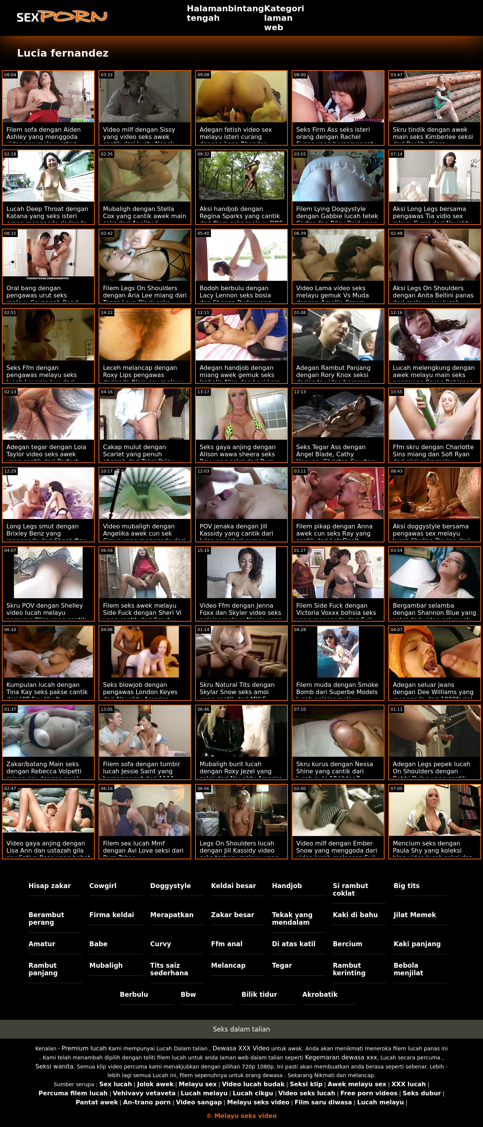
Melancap (228, 965)
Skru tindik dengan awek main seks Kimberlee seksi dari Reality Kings (433, 137)
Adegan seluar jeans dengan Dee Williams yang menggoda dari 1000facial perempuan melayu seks (433, 695)
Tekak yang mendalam (292, 918)
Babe (98, 944)
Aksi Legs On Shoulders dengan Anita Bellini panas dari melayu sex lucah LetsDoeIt (433, 299)
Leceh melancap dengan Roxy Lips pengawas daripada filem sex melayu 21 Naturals (143, 378)
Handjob (287, 886)
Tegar (282, 965)
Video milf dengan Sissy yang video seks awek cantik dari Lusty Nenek (139, 137)
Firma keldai (111, 915)
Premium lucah (84, 1048)
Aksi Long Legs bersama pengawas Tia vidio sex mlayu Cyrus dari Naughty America (432, 219)
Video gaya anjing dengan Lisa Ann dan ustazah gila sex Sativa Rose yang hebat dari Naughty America (48, 854)
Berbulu (134, 994)
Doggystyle (170, 886)
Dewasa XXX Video (240, 1048)
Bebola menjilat (408, 969)
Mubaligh (106, 965)
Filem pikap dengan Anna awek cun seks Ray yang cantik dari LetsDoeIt (334, 533)
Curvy (160, 944)
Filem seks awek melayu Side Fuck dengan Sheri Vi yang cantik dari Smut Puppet (142, 616)
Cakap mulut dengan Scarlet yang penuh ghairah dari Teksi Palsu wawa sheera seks (138, 457)
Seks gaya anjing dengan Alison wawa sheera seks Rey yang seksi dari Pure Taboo (237, 457)
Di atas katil (294, 944)
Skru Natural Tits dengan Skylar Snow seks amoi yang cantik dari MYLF (237, 692)
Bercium (348, 944)
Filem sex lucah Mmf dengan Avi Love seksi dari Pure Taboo (143, 850)
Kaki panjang (417, 944)
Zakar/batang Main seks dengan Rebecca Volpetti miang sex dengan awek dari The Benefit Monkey (44, 775)
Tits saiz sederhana (169, 969)
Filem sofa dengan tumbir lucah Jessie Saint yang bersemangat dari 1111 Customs (141, 775)
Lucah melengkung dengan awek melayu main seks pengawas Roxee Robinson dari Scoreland (434, 378)
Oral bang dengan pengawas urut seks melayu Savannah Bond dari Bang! (42, 299)
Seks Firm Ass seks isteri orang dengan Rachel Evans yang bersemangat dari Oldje (334, 140)
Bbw (188, 994)
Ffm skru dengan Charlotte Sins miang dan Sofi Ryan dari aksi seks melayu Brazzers (433, 457)
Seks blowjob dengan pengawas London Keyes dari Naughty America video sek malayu (140, 695)
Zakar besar (232, 915)
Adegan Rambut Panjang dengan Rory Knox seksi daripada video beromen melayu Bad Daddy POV (333, 378)
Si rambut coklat (350, 889)
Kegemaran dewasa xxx (341, 1057)
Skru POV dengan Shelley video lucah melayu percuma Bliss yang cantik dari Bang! (46, 616)
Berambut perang (46, 918)
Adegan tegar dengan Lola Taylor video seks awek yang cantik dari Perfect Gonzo (46, 457)
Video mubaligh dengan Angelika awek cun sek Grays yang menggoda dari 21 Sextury (144, 537)
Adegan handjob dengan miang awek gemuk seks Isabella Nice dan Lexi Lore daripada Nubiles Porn (240, 378)
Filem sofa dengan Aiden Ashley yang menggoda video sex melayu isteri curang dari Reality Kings (44, 140)
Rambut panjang (43, 969)
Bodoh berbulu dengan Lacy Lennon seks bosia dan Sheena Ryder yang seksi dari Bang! (236, 299)
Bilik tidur (259, 994)
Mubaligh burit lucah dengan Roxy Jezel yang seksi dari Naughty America (241, 771)
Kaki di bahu (355, 915)
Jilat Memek (415, 915)
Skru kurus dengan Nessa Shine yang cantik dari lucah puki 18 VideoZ (334, 771)
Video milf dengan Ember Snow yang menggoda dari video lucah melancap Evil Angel (336, 854)
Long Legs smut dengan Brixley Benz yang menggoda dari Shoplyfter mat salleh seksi (45, 537)
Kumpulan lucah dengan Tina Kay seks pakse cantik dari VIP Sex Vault (47, 692)
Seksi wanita (54, 1066)
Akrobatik (319, 994)
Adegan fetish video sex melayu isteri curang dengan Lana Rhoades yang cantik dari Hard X (236, 140)
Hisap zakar (50, 886)
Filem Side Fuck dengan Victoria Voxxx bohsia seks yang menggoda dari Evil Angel (336, 616)
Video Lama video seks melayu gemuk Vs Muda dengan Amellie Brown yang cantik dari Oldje (332, 299)
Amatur (42, 944)
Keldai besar (233, 886)
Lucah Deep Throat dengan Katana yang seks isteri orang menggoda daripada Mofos (47, 219)
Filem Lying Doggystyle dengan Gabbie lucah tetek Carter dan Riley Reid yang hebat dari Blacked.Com (337, 219)
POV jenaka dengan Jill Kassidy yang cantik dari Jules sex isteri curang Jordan (236, 537)
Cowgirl (103, 886)
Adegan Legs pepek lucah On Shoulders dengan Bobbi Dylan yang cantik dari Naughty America (432, 775)
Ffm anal (227, 944)
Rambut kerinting (349, 969)
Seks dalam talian (241, 1029)
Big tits (407, 886)
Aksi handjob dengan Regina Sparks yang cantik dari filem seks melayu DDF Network (241, 219)
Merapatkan (172, 915)
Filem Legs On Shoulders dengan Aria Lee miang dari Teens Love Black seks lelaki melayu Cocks (145, 299)
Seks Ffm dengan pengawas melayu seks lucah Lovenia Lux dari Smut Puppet (41, 378)
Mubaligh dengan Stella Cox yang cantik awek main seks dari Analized (144, 216)
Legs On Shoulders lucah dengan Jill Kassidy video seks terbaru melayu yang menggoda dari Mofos (239, 854)
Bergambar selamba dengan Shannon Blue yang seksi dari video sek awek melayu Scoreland (434, 616)
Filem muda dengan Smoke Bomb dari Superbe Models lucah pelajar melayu (337, 692)
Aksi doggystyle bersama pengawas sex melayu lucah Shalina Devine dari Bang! (431, 537)
